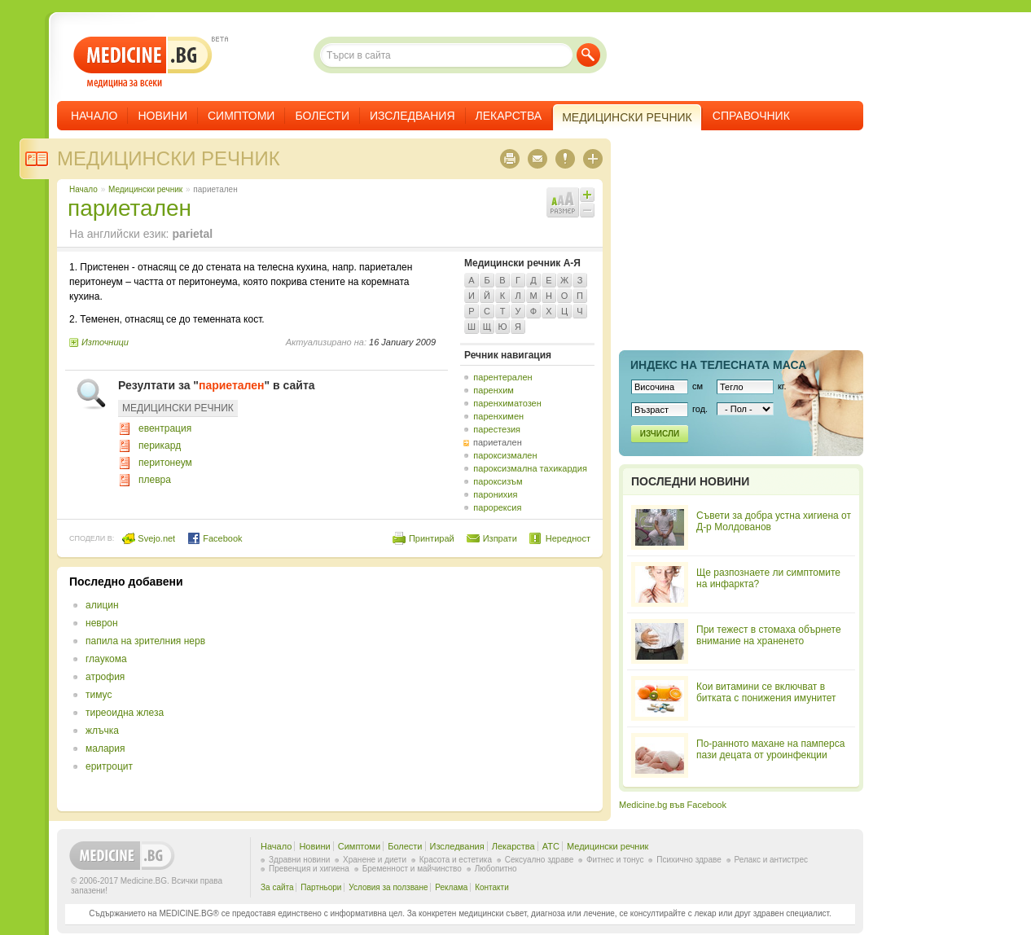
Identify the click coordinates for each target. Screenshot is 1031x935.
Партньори (321, 887)
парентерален (502, 377)
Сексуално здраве (539, 859)
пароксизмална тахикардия (530, 468)
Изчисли (659, 433)
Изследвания (412, 115)
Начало (94, 115)
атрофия (105, 677)
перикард (159, 445)
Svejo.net (148, 538)
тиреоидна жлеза (125, 712)
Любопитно (496, 868)
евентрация (164, 428)
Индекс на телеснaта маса (718, 364)
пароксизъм (497, 481)
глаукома (106, 659)
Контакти (492, 887)
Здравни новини (299, 859)
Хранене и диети (374, 859)
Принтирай (431, 538)
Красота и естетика (455, 859)
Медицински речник (168, 158)
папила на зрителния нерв (145, 641)
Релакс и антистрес (771, 859)
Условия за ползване (388, 887)
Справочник (751, 115)
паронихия (495, 494)
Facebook (214, 538)
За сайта (277, 887)
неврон (102, 623)
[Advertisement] (457, 689)
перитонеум (165, 462)
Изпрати (500, 538)
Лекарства (509, 115)
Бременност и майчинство (412, 868)
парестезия (496, 429)
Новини (162, 115)
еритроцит (109, 766)
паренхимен (498, 416)
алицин (102, 605)
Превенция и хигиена (309, 868)
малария (105, 748)
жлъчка (102, 730)
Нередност (568, 538)
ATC (550, 846)
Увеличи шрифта (587, 194)
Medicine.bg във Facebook (672, 805)
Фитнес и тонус (614, 859)
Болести (322, 115)
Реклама (451, 887)
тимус (99, 694)
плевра (154, 479)
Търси (588, 55)
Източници (105, 342)
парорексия (497, 507)
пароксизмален (505, 455)
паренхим (493, 390)
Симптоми (241, 115)
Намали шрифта (587, 210)
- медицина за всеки (143, 62)
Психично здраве (689, 859)
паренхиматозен (507, 403)
